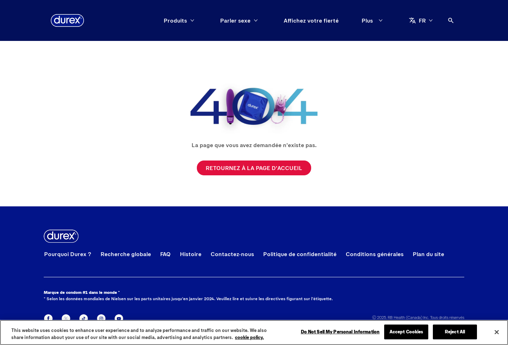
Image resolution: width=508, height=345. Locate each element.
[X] (66, 318)
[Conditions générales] (374, 254)
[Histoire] (191, 254)
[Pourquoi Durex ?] (68, 254)
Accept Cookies (406, 332)
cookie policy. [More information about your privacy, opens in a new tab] (249, 337)
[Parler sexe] (235, 20)
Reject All (455, 332)
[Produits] (175, 20)
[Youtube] (118, 318)
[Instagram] (101, 318)
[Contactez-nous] (232, 254)
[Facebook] (48, 318)
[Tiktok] (83, 318)
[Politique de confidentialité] (300, 254)
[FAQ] (165, 254)
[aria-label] (421, 20)
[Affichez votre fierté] (311, 20)
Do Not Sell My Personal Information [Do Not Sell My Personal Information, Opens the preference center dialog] (340, 332)
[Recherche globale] (125, 254)
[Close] (496, 332)
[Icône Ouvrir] (451, 20)
